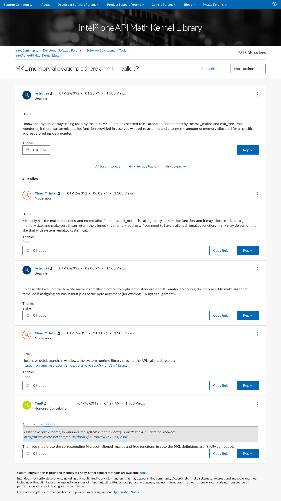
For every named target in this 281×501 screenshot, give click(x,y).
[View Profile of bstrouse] (43, 93)
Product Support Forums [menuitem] (124, 4)
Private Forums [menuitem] (213, 4)
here (142, 472)
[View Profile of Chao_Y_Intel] (47, 193)
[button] (257, 94)
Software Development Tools (106, 50)
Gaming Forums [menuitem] (162, 4)
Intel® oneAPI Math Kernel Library (38, 55)
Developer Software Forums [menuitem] (77, 4)
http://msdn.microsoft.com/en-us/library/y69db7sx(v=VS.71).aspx (74, 365)
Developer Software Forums (62, 50)
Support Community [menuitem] (18, 4)
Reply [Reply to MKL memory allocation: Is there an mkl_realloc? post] (247, 149)
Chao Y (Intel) (47, 423)
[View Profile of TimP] (40, 403)
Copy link (220, 250)
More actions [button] (244, 68)
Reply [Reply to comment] (247, 250)
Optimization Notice (126, 491)
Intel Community (26, 50)
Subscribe (209, 68)
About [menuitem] (45, 4)
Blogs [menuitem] (188, 4)
